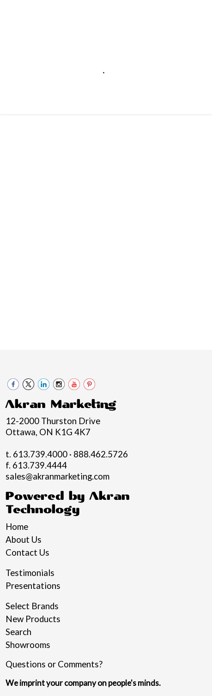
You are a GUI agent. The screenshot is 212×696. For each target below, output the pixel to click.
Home (17, 527)
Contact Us (27, 552)
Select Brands (32, 606)
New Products (33, 619)
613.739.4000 (70, 72)
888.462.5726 (137, 72)
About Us (24, 539)
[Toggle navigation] (14, 99)
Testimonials (30, 573)
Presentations (33, 586)
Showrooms (28, 645)
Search (18, 632)
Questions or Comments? (54, 664)
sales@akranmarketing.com (104, 83)
